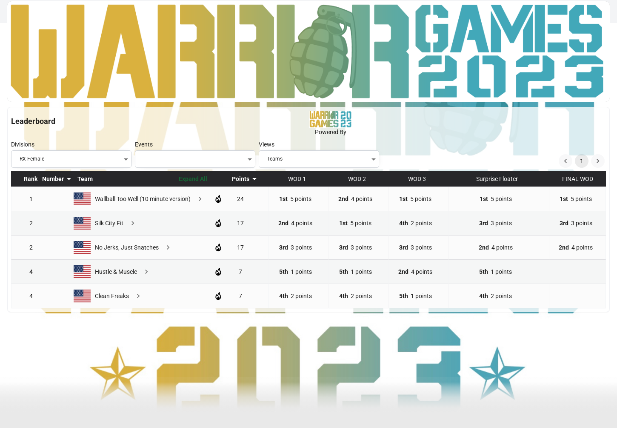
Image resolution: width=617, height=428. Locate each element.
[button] (74, 159)
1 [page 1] (581, 161)
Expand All (193, 178)
